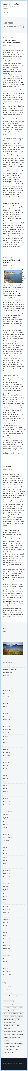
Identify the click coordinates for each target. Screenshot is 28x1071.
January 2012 (6, 942)
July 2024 (5, 703)
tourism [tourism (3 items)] (6, 1049)
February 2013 (6, 903)
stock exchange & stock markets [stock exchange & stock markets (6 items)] (13, 1043)
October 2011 (6, 952)
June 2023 (5, 716)
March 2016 (6, 831)
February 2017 (6, 795)
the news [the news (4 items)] (12, 1046)
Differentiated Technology (9, 669)
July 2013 (5, 889)
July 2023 (5, 713)
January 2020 (6, 755)
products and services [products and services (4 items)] (10, 1031)
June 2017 (5, 782)
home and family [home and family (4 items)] (13, 1014)
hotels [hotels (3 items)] (21, 1014)
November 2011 (7, 948)
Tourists (7, 467)
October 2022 (6, 723)
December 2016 (7, 801)
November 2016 (7, 804)
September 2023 (7, 710)
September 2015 (7, 837)
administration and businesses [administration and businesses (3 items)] (12, 987)
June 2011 (5, 958)
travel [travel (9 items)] (16, 1049)
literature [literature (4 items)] (13, 1017)
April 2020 (5, 746)
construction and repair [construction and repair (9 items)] (10, 999)
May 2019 (5, 772)
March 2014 (6, 863)
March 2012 (6, 935)
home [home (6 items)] (5, 1014)
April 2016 (5, 827)
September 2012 (7, 916)
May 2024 (5, 706)
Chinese (5, 635)
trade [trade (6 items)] (11, 1049)
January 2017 (6, 798)
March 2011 (6, 968)
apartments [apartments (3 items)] (13, 990)
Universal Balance (7, 666)
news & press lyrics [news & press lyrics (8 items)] (9, 1022)
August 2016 (6, 814)
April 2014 (5, 860)
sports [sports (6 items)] (6, 1040)
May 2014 (5, 857)
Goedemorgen (12, 1064)
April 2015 (5, 847)
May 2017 (5, 785)
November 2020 (7, 729)
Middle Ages (7, 74)
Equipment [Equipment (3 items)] (7, 1008)
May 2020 (5, 742)
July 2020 (5, 736)
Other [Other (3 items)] (17, 1025)
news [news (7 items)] (18, 1020)
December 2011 (7, 945)
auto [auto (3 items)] (20, 990)
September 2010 (7, 974)
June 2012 (5, 925)
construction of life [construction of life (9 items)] (9, 1002)
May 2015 (5, 844)
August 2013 (6, 886)
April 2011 (5, 965)
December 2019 (7, 759)
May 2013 (5, 896)
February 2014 (6, 867)
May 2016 (5, 824)
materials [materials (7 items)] (20, 1017)
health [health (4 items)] (12, 1011)
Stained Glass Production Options (12, 41)
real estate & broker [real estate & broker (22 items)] (17, 1034)
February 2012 (6, 939)
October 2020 (6, 732)
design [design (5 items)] (16, 1005)
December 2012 (7, 909)
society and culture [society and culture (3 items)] (15, 1037)
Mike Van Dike (8, 45)
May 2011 (5, 961)
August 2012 (6, 919)
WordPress (5, 1064)
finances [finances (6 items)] (20, 1008)
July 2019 (5, 765)
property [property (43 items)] (20, 1031)
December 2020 (7, 726)
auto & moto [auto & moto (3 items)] (7, 993)
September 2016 (7, 811)
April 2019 (5, 775)
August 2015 (6, 840)
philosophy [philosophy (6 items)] (7, 1028)
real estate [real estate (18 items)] (7, 1034)
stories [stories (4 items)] (6, 1046)
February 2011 (6, 971)
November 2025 (7, 690)
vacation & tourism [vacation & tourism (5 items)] (9, 1052)
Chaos (4, 679)
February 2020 (6, 752)
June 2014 (5, 853)
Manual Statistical (7, 672)
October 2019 (6, 762)
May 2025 (5, 693)
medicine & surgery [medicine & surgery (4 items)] (9, 1020)
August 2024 (6, 700)
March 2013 (6, 899)
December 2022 (7, 719)
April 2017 (5, 788)
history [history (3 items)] (18, 1011)
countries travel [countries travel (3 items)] (8, 1005)
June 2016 (5, 821)
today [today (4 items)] (18, 1046)
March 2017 (6, 791)
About (4, 631)
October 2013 (6, 880)
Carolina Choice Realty (12, 4)
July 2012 (5, 922)
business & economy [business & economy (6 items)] (9, 996)
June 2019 (5, 768)
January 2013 (6, 906)
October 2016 (6, 808)
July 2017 (5, 778)
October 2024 (6, 697)
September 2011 (7, 955)
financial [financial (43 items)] (6, 1011)
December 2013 (7, 873)
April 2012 (5, 932)
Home (4, 628)
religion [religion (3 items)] (6, 1037)
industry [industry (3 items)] (6, 1017)
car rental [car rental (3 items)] (19, 996)
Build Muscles (6, 675)
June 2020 (5, 739)
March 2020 (6, 749)
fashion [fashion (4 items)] (14, 1008)
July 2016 (5, 818)
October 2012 (6, 912)
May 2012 (5, 929)
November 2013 (7, 876)
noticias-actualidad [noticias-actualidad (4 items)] (9, 1025)
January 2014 (6, 870)
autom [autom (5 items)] (14, 993)
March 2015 (6, 850)
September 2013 (7, 883)
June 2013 (5, 893)
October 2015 (6, 834)
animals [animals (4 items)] (6, 990)
